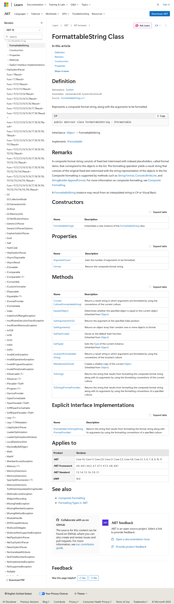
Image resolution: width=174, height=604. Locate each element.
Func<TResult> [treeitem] (15, 74)
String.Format (126, 175)
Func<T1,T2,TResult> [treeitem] (17, 84)
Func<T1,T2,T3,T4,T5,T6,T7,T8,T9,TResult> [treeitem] (25, 124)
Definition (60, 52)
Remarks (59, 56)
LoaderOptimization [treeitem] (17, 432)
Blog (45, 601)
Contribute (59, 601)
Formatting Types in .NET (73, 502)
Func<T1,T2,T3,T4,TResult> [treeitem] (20, 93)
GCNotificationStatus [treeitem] (18, 218)
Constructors (61, 61)
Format (57, 266)
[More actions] (166, 25)
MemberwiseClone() (64, 363)
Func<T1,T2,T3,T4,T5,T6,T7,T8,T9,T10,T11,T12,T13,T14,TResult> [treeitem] (26, 169)
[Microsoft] (6, 4)
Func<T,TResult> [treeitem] (15, 79)
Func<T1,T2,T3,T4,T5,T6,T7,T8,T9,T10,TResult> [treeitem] (26, 133)
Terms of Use (122, 601)
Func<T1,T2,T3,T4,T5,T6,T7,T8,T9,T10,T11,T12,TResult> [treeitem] (26, 151)
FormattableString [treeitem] (19, 45)
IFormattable (74, 141)
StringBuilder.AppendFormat (68, 180)
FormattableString (65, 192)
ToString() (59, 373)
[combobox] (23, 30)
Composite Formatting (71, 498)
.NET (66, 25)
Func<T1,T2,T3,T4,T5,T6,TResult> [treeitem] (24, 103)
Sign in (166, 4)
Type (96, 343)
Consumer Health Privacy (96, 601)
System (70, 89)
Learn (55, 25)
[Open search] (158, 5)
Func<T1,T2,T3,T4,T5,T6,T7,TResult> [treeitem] (25, 108)
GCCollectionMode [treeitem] (17, 199)
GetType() (58, 343)
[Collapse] (41, 23)
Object (70, 132)
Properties (60, 65)
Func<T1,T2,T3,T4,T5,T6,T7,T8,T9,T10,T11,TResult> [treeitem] (26, 142)
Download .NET (160, 13)
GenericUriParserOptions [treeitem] (20, 228)
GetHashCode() (61, 333)
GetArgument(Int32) (64, 320)
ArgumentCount (62, 260)
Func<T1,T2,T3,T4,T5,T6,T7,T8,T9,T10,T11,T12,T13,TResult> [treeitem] (26, 160)
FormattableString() (64, 225)
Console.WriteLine (146, 175)
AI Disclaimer (9, 601)
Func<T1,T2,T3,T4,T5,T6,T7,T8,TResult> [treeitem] (26, 115)
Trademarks (139, 601)
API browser (80, 25)
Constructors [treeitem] (16, 50)
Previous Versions (29, 601)
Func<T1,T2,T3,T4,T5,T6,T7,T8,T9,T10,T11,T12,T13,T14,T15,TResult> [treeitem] (26, 178)
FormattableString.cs (72, 98)
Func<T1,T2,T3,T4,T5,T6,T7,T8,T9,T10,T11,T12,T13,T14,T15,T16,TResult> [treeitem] (26, 187)
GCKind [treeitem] (11, 209)
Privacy (73, 601)
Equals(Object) (61, 310)
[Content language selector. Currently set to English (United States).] (18, 593)
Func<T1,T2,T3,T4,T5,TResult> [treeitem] (22, 98)
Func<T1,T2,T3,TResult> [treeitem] (19, 89)
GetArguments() (62, 327)
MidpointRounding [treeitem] (16, 498)
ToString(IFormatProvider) (67, 387)
